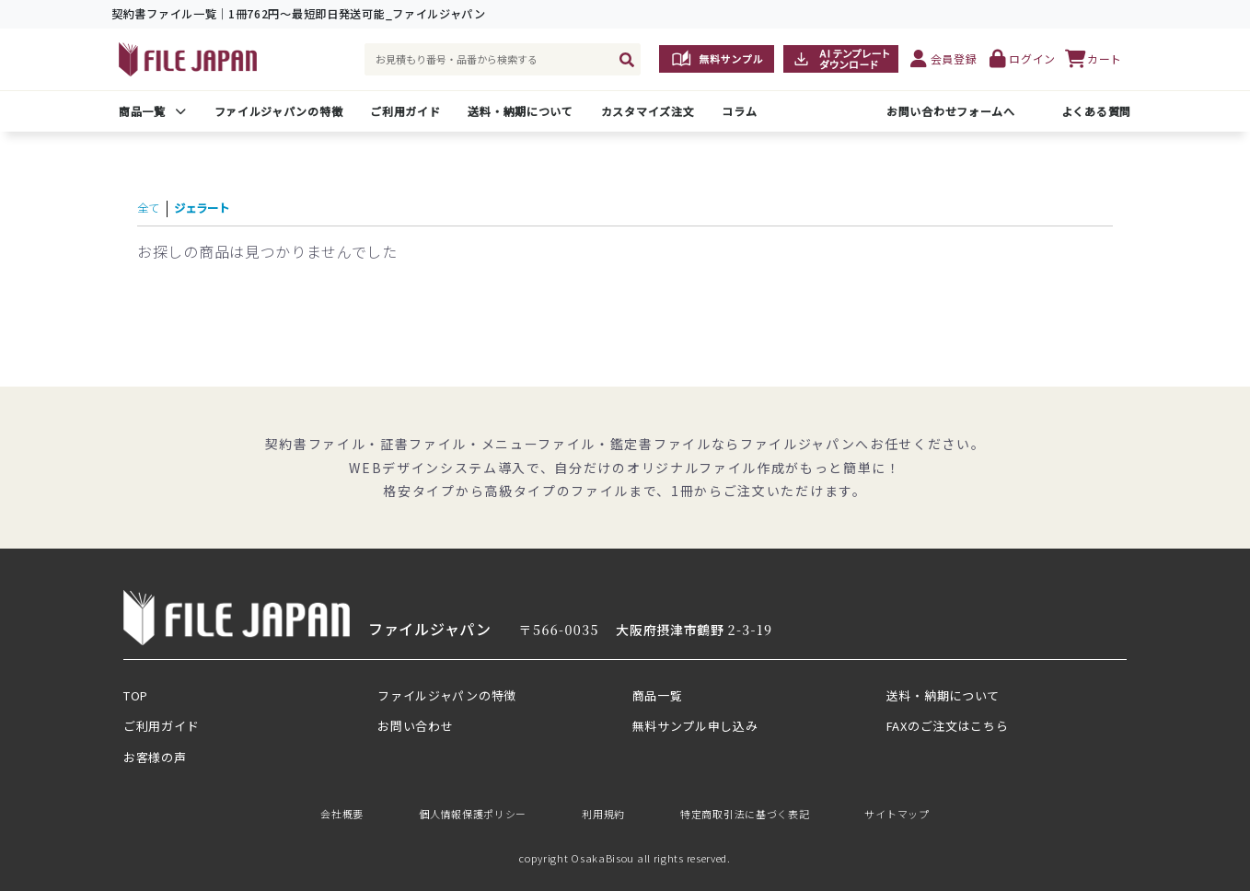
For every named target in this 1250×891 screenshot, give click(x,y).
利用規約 (603, 813)
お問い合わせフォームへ (950, 111)
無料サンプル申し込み (695, 726)
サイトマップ (896, 813)
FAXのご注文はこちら (947, 726)
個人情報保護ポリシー (473, 813)
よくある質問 (1096, 111)
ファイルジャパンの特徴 (278, 111)
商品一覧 (142, 111)
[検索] (627, 59)
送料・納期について (520, 111)
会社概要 (342, 813)
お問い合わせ (415, 726)
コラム (739, 111)
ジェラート (218, 206)
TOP (135, 695)
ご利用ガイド (405, 111)
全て (152, 206)
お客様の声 (155, 757)
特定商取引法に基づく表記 (744, 813)
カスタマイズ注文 (648, 111)
